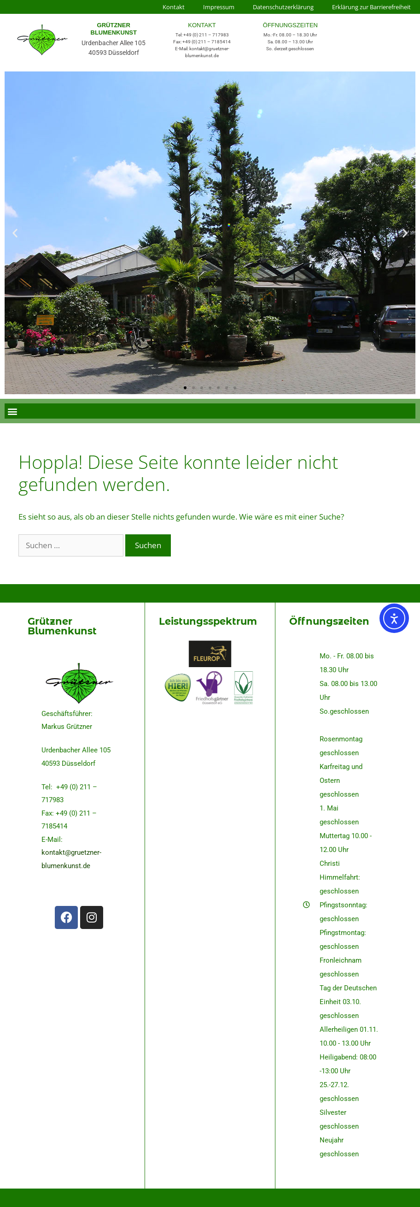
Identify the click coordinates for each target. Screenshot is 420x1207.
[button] (15, 233)
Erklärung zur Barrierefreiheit (371, 7)
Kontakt (174, 7)
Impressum (218, 7)
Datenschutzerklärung (283, 7)
